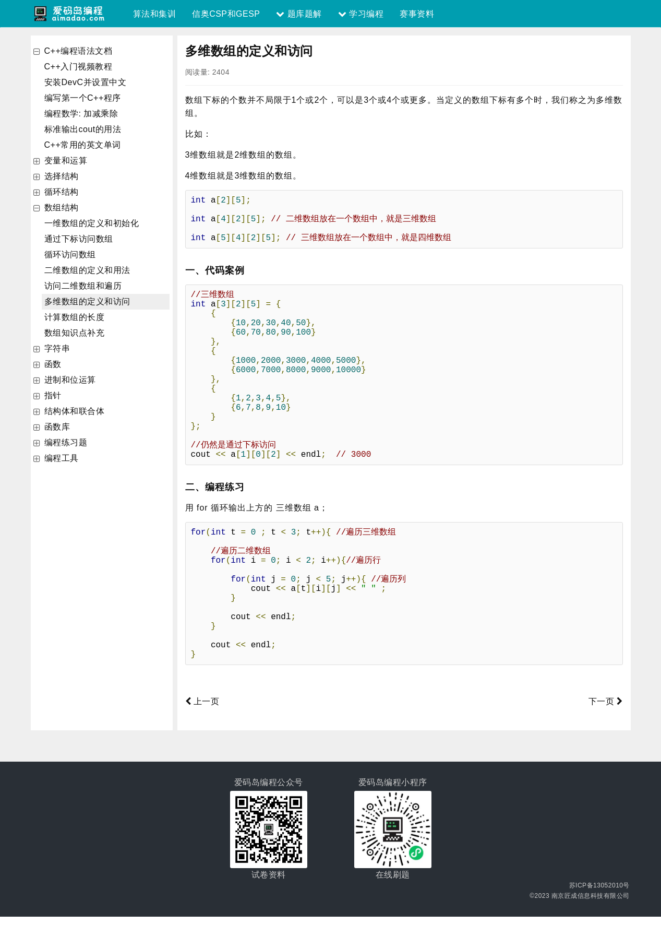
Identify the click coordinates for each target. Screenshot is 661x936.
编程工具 (61, 458)
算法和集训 (154, 13)
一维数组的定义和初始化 (91, 223)
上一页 (202, 720)
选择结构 (61, 176)
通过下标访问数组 (78, 238)
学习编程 (360, 13)
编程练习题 (66, 442)
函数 (53, 364)
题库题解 (298, 13)
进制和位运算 (70, 379)
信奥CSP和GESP (226, 13)
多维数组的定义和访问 (87, 301)
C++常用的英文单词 (82, 144)
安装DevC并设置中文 (85, 82)
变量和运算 (66, 160)
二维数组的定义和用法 (87, 270)
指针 (53, 395)
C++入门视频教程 (78, 66)
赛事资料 (417, 13)
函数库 (57, 426)
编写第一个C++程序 (82, 97)
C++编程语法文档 (78, 50)
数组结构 (61, 207)
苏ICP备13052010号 (599, 904)
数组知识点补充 (74, 332)
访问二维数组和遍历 (83, 285)
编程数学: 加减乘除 (81, 113)
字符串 (57, 348)
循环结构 (61, 191)
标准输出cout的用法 (83, 129)
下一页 (605, 720)
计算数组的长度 (74, 317)
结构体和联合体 (74, 411)
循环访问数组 (70, 254)
